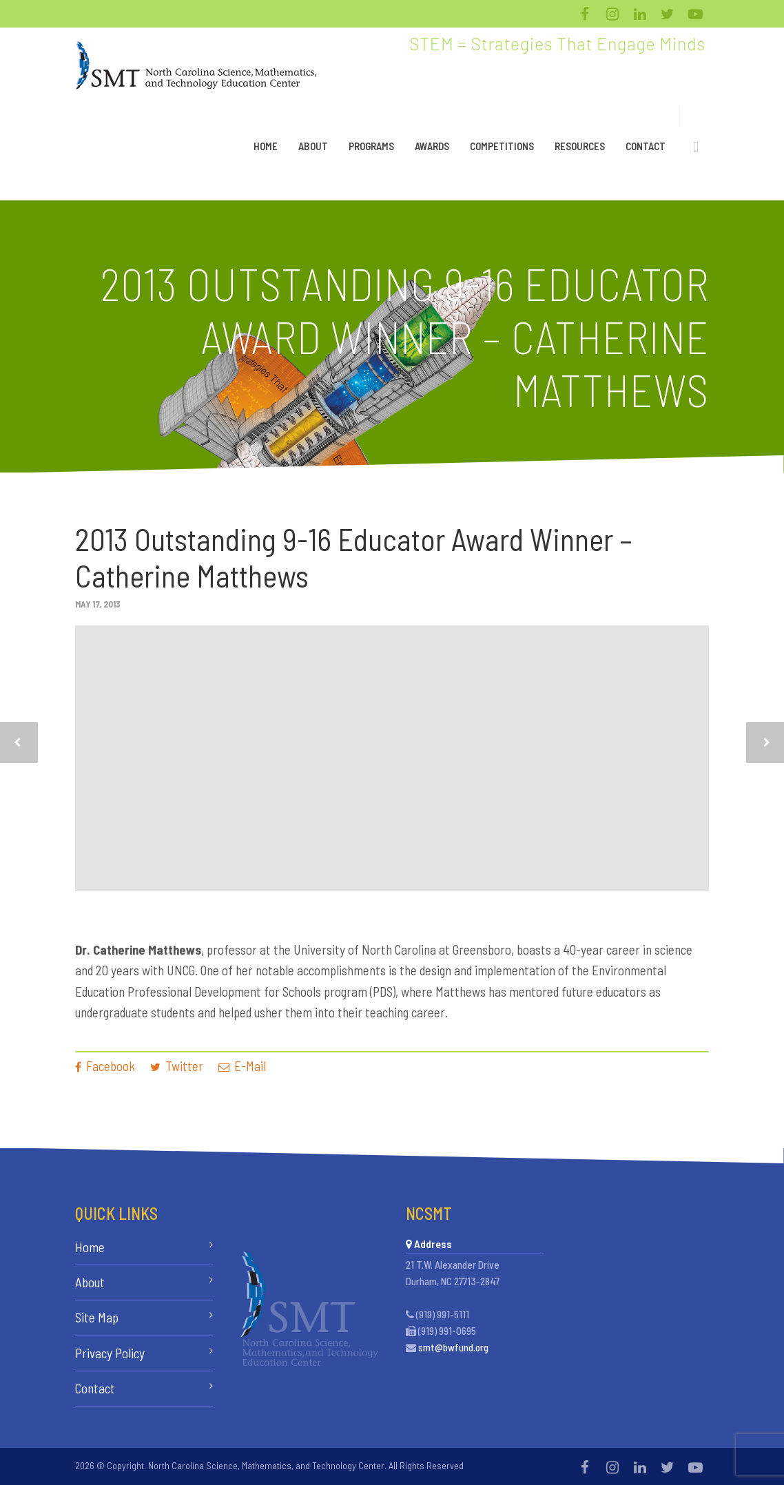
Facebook (105, 1066)
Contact (646, 146)
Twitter (176, 1066)
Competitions (502, 146)
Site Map (96, 1317)
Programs (371, 146)
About (313, 146)
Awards (432, 146)
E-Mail (242, 1066)
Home (266, 146)
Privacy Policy (110, 1353)
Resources (580, 146)
